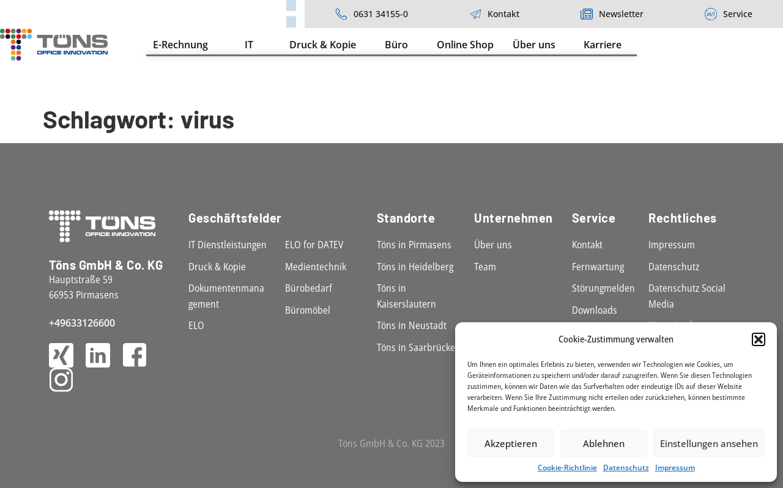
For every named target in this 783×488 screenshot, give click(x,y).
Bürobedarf (308, 288)
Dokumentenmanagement (226, 296)
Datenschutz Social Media (686, 296)
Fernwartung (598, 266)
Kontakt (587, 244)
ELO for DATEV (314, 244)
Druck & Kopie (217, 266)
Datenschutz (626, 468)
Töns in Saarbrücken (419, 347)
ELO (196, 325)
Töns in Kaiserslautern (406, 296)
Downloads (594, 310)
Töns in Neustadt (412, 325)
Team (485, 266)
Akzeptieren (510, 443)
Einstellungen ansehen (709, 443)
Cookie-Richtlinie (567, 468)
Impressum (675, 468)
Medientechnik (315, 266)
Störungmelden (603, 288)
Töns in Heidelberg (415, 266)
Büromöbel (307, 310)
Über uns (493, 244)
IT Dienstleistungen (227, 244)
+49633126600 (82, 323)
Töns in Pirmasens (414, 244)
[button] (758, 339)
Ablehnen (604, 443)
